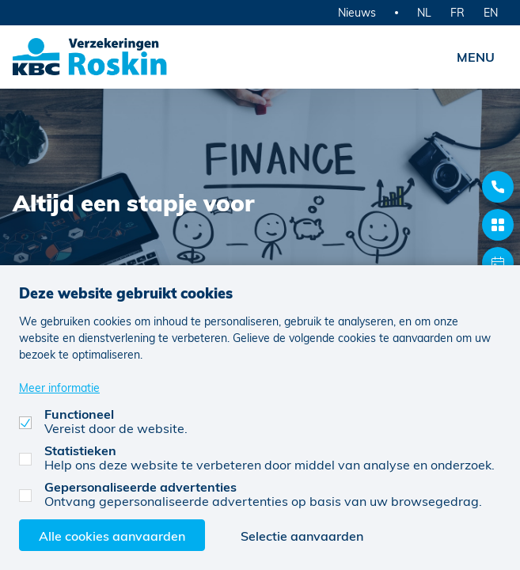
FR (457, 12)
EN (491, 12)
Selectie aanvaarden (302, 535)
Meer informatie (59, 387)
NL (424, 12)
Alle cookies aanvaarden (112, 535)
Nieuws (357, 12)
